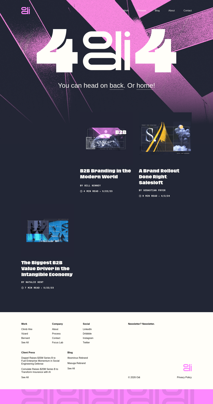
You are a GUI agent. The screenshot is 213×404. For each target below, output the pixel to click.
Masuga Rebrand (76, 363)
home (145, 85)
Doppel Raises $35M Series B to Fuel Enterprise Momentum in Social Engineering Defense (40, 361)
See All (25, 342)
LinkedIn (87, 329)
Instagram (88, 338)
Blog (157, 10)
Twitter (86, 342)
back (117, 85)
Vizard (24, 333)
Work (126, 10)
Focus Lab (57, 342)
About (171, 10)
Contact (188, 10)
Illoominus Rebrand (77, 358)
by (82, 185)
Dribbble (87, 333)
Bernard (25, 338)
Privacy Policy (184, 377)
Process (141, 10)
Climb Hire (26, 329)
